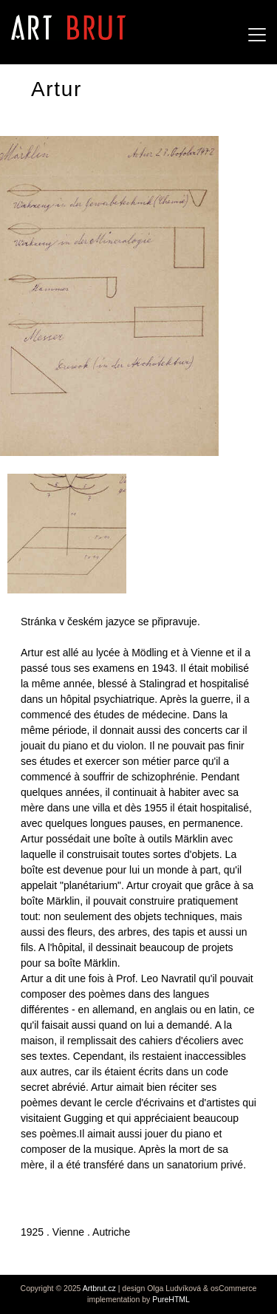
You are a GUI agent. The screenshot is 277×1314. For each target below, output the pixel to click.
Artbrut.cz (99, 1288)
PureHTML (171, 1299)
